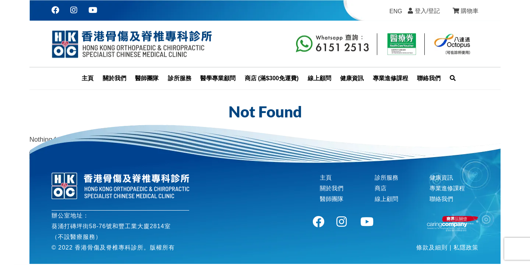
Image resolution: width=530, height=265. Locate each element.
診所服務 (386, 177)
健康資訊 (441, 177)
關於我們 (331, 188)
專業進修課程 (447, 188)
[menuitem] (396, 11)
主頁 (326, 177)
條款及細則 (432, 247)
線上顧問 (386, 199)
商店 (380, 188)
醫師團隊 (331, 199)
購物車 (469, 11)
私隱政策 (465, 247)
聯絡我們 (441, 199)
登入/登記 (427, 11)
